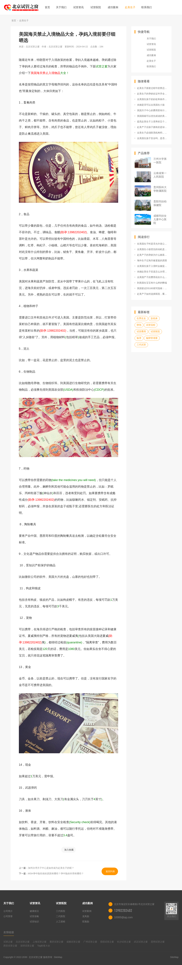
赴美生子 (130, 7)
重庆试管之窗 (56, 941)
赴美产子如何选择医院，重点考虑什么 (152, 294)
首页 (47, 7)
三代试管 (141, 344)
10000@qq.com (123, 917)
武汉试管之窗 (141, 941)
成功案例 (113, 7)
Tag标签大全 (43, 945)
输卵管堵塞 (152, 338)
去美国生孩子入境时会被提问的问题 (152, 266)
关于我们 (61, 7)
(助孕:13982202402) (73, 232)
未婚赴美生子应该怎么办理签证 (152, 271)
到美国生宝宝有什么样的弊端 (152, 282)
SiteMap (58, 957)
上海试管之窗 (39, 941)
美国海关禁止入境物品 (45, 73)
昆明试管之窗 (158, 941)
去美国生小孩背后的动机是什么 (152, 249)
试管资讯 (78, 7)
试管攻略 (34, 916)
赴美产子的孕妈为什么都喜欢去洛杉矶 (152, 255)
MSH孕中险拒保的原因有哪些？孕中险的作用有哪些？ (56, 873)
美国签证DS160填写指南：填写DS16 (152, 288)
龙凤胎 (85, 916)
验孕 (139, 338)
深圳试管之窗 (27, 945)
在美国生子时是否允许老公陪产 (152, 243)
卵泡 (139, 325)
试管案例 (86, 911)
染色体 (154, 318)
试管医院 (95, 7)
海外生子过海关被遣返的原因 (152, 260)
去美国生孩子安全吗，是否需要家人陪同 (152, 138)
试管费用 (141, 331)
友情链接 (8, 932)
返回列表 (110, 871)
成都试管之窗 (73, 941)
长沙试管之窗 (124, 941)
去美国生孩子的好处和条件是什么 (152, 99)
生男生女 (141, 318)
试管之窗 (8, 941)
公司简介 (8, 911)
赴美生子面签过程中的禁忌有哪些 (152, 88)
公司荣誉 (8, 916)
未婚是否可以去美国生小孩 (151, 104)
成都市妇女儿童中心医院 (160, 219)
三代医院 (60, 911)
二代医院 (60, 916)
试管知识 (34, 921)
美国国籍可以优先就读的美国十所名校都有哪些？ (152, 116)
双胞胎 (85, 921)
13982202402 (123, 910)
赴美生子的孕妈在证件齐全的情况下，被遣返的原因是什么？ (152, 93)
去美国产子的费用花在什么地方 (152, 277)
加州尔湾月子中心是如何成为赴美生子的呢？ (51, 868)
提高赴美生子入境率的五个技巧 (152, 121)
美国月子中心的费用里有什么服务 (152, 110)
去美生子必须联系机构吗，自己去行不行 (152, 132)
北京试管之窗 (23, 941)
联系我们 (146, 7)
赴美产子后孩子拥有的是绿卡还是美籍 (152, 127)
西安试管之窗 (10, 945)
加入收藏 (69, 849)
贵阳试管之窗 (107, 941)
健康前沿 (34, 911)
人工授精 (60, 921)
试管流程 (150, 325)
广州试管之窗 (90, 941)
